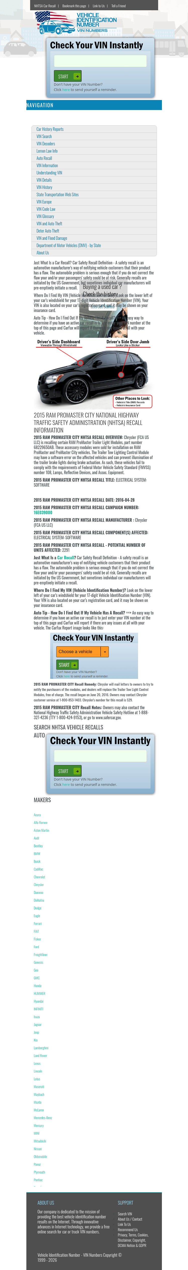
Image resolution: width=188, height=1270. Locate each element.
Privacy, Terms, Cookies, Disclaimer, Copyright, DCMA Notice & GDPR (133, 1240)
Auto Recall (44, 158)
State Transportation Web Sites (58, 194)
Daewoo (38, 892)
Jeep (36, 1032)
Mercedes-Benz (43, 1117)
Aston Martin (41, 830)
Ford (36, 946)
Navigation (40, 105)
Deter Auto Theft (48, 231)
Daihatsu (39, 900)
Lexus (37, 1063)
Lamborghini (41, 1047)
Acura (37, 814)
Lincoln (38, 1071)
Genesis (38, 962)
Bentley (38, 845)
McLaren (39, 1109)
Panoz (37, 1164)
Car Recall (65, 558)
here (66, 89)
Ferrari (38, 923)
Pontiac (38, 1179)
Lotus (37, 1078)
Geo (36, 970)
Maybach (39, 1094)
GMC (37, 977)
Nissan (38, 1148)
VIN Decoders (46, 144)
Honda (37, 985)
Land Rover (40, 1055)
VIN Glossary (45, 216)
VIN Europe (44, 202)
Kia (36, 1039)
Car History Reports (50, 129)
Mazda (37, 1102)
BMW (37, 853)
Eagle (37, 915)
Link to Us (99, 5)
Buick (37, 861)
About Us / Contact (130, 1219)
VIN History (44, 187)
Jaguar (38, 1024)
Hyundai (39, 1001)
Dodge (37, 907)
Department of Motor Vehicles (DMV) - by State (69, 245)
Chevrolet (39, 876)
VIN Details (44, 180)
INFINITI (38, 1008)
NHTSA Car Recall (45, 5)
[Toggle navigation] (155, 105)
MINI (37, 1133)
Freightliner (41, 954)
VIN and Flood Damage (52, 238)
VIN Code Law (46, 209)
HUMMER (39, 993)
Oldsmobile (40, 1156)
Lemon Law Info (47, 151)
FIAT (36, 931)
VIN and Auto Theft (49, 224)
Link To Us (124, 1224)
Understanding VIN (49, 173)
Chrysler (39, 884)
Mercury (39, 1125)
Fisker (37, 938)
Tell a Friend (118, 5)
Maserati (39, 1086)
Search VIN (125, 1213)
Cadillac (38, 869)
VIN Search (44, 136)
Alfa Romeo (40, 822)
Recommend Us (128, 1229)
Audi (36, 837)
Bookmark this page (74, 5)
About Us (43, 253)
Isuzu (37, 1016)
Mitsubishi (40, 1140)
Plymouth (39, 1172)
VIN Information (47, 165)
